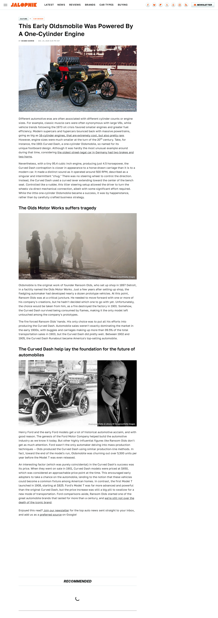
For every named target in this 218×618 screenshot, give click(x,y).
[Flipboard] (160, 5)
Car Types (106, 4)
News (61, 4)
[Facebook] (148, 5)
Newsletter (203, 4)
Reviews (75, 4)
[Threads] (173, 5)
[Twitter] (167, 5)
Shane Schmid (27, 41)
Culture (23, 19)
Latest (49, 4)
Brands (90, 4)
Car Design (38, 19)
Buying (123, 4)
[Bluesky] (154, 5)
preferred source (51, 514)
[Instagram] (179, 5)
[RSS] (186, 5)
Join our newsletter (56, 510)
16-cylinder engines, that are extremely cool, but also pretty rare (81, 135)
